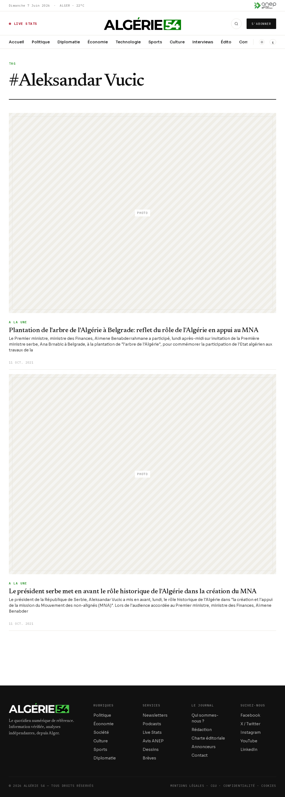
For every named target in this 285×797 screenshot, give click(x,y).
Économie (98, 41)
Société (101, 732)
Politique (41, 41)
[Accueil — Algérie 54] (142, 23)
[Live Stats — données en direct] (23, 23)
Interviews (202, 41)
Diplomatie (68, 41)
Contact (200, 755)
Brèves (149, 758)
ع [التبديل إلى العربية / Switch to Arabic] (273, 42)
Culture (177, 41)
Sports (155, 41)
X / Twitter (250, 723)
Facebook (250, 715)
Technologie (128, 41)
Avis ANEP (153, 740)
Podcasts (152, 723)
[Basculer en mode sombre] (262, 42)
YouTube (248, 740)
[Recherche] (236, 23)
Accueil (16, 41)
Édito (226, 41)
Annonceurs (204, 746)
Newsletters (155, 715)
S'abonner (261, 24)
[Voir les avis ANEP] (265, 5)
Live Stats (152, 732)
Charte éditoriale (208, 738)
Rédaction (202, 729)
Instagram (250, 732)
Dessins (151, 749)
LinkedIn (248, 749)
